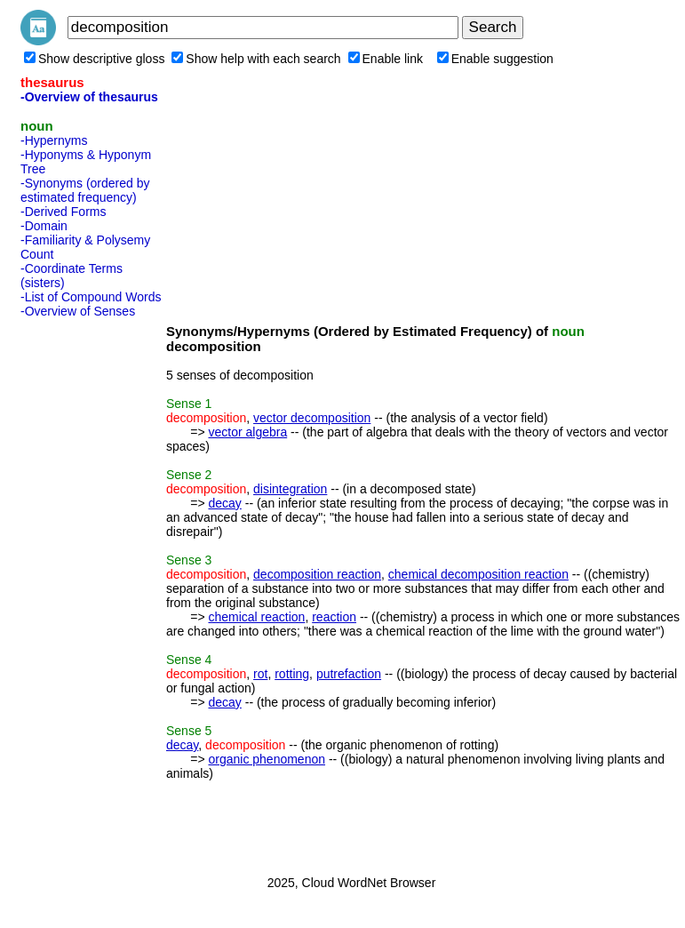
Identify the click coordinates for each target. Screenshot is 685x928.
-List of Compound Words (90, 297)
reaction (334, 617)
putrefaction (348, 674)
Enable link (386, 59)
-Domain (44, 226)
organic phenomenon (266, 759)
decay (224, 503)
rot (260, 674)
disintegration (290, 489)
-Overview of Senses (77, 311)
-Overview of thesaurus (89, 97)
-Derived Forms (63, 211)
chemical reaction (256, 617)
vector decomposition (311, 418)
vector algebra (247, 432)
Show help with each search (255, 59)
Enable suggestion (495, 59)
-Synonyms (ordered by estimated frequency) (85, 190)
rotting (292, 674)
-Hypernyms (53, 140)
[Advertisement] (91, 591)
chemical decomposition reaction (478, 574)
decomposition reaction (317, 574)
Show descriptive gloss (94, 59)
